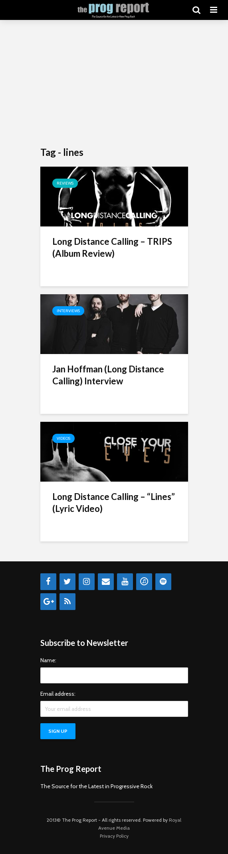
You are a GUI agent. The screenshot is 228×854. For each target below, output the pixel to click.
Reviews (65, 183)
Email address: (57, 693)
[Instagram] (87, 581)
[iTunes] (144, 581)
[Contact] (106, 581)
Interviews (68, 310)
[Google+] (48, 601)
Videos (63, 438)
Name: (48, 660)
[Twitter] (67, 581)
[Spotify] (163, 581)
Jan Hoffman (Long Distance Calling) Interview (108, 375)
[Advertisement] (114, 84)
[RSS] (67, 601)
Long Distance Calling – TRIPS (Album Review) (112, 247)
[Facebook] (48, 581)
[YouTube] (125, 581)
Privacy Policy (114, 836)
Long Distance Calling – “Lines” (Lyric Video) (113, 502)
